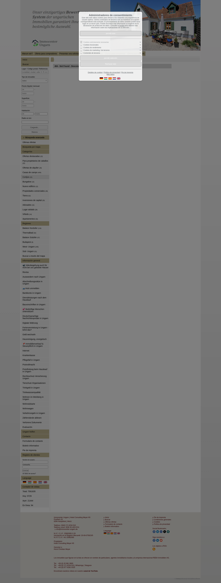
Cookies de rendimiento (92, 48)
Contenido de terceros (91, 53)
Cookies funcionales (91, 45)
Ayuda (121, 26)
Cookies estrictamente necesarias (96, 42)
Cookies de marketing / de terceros (96, 50)
